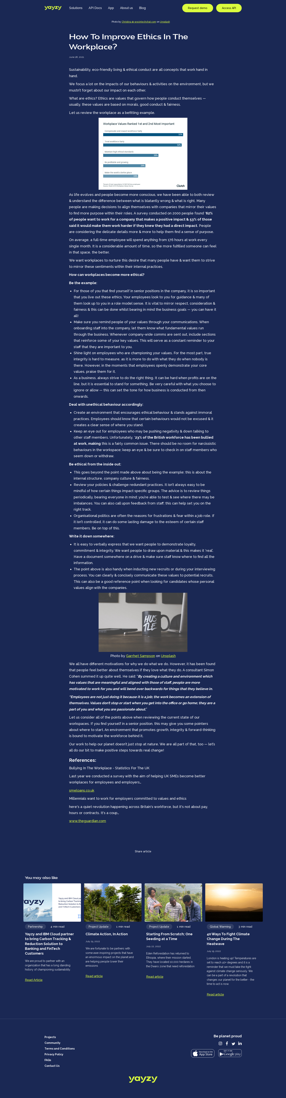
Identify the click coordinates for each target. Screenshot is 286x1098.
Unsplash (165, 21)
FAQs (48, 1060)
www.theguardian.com (87, 821)
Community (52, 1042)
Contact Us (52, 1065)
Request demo (197, 8)
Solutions (75, 8)
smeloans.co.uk (81, 790)
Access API (229, 8)
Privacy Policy (54, 1054)
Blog (142, 8)
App (111, 8)
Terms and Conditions (60, 1048)
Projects (50, 1037)
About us (126, 8)
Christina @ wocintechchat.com (139, 21)
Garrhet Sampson (140, 656)
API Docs (95, 8)
